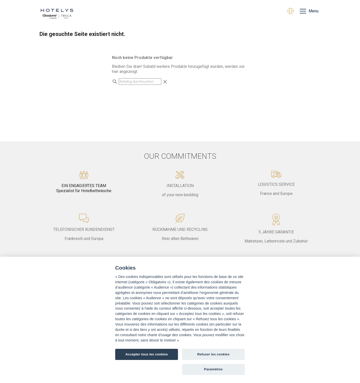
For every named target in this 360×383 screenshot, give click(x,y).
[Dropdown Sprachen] (290, 11)
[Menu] (309, 11)
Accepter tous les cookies (146, 354)
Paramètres (213, 369)
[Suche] (140, 81)
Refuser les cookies (213, 354)
